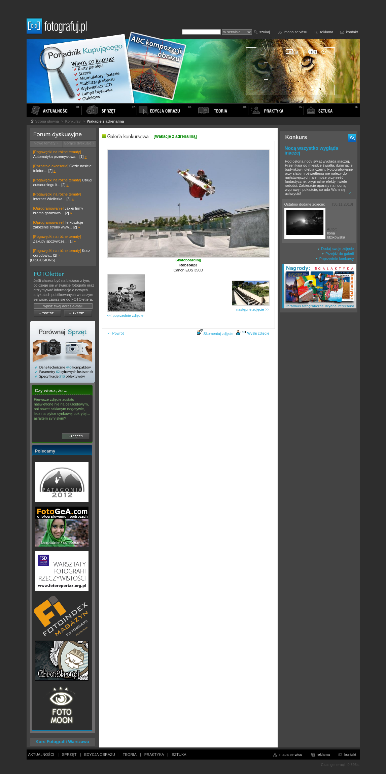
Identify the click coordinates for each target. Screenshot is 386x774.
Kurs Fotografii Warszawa (62, 741)
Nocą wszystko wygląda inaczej (312, 150)
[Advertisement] (319, 421)
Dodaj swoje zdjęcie (335, 249)
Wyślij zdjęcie (253, 333)
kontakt (352, 32)
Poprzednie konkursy (335, 259)
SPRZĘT (69, 754)
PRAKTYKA (154, 754)
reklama (326, 32)
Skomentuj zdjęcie (218, 334)
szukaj (264, 32)
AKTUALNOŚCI (41, 754)
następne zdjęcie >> (252, 309)
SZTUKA (179, 754)
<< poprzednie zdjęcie (125, 315)
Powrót (115, 333)
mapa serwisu (295, 32)
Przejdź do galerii (338, 254)
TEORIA (130, 754)
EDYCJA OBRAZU (99, 754)
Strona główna (44, 121)
